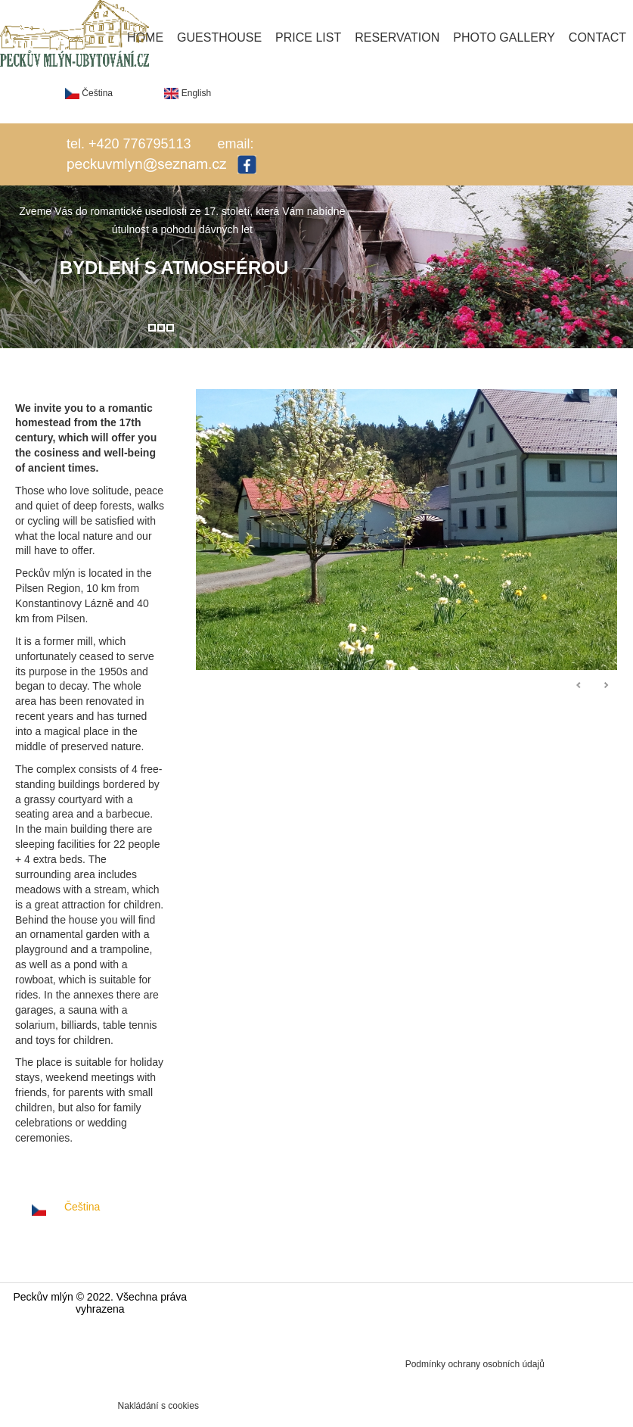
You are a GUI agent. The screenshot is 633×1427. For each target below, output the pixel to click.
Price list (308, 37)
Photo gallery (504, 37)
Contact (597, 37)
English (187, 93)
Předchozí (579, 686)
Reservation (397, 37)
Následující (605, 686)
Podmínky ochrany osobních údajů (475, 1364)
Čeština (89, 93)
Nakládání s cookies (158, 1406)
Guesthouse (219, 37)
